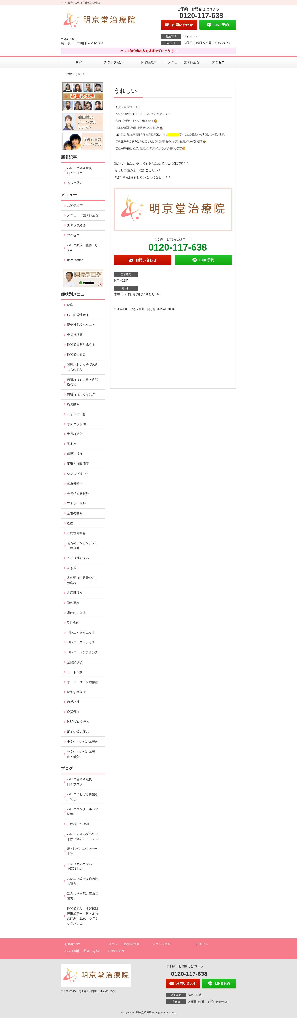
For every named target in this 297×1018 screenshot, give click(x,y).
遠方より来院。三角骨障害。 (82, 896)
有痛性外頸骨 (76, 533)
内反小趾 (73, 702)
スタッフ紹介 (113, 62)
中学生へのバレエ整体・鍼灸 (81, 754)
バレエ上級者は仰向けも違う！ (82, 881)
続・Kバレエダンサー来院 (82, 851)
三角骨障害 (75, 483)
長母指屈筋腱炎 (78, 493)
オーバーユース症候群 (82, 682)
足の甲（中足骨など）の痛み (82, 580)
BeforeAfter (75, 260)
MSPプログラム (78, 721)
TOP (78, 62)
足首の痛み (75, 513)
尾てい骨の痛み (78, 731)
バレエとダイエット (81, 632)
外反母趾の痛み (78, 558)
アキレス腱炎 (76, 503)
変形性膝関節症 (78, 463)
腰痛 (70, 305)
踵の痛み (75, 602)
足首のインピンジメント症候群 (82, 545)
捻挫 (70, 523)
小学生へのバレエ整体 (82, 741)
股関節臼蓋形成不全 (81, 344)
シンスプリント (78, 473)
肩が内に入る (76, 612)
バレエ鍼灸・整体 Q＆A (82, 247)
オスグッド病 (76, 424)
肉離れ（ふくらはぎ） (82, 394)
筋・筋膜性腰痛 (78, 315)
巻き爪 (71, 568)
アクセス (218, 62)
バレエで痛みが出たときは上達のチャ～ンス (82, 836)
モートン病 (75, 672)
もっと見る (75, 182)
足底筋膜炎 (75, 662)
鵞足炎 (71, 444)
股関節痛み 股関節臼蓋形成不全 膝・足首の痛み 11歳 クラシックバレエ (83, 916)
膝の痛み (73, 404)
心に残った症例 (78, 824)
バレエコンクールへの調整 (82, 811)
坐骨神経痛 (75, 334)
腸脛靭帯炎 (75, 454)
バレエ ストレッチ (81, 642)
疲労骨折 (73, 712)
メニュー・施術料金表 (183, 62)
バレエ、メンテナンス (82, 652)
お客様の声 (148, 62)
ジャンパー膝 (76, 414)
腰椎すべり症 (76, 692)
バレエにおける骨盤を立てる (82, 796)
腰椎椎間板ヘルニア (81, 324)
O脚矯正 (73, 622)
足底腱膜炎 (75, 592)
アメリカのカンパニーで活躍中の (82, 866)
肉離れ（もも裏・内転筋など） (82, 382)
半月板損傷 (75, 434)
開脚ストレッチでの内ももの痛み (82, 367)
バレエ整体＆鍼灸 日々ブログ (81, 170)
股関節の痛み (76, 354)
